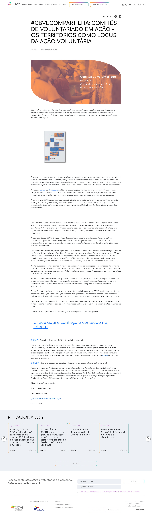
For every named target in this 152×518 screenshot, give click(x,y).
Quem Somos (27, 4)
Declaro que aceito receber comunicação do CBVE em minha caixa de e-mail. (110, 492)
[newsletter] (99, 487)
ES (144, 5)
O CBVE (58, 502)
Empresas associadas (63, 505)
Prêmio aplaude (51, 4)
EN (139, 5)
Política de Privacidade (64, 508)
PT (135, 5)
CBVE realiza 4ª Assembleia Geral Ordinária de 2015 (80, 432)
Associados (38, 4)
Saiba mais (32, 450)
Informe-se (63, 4)
